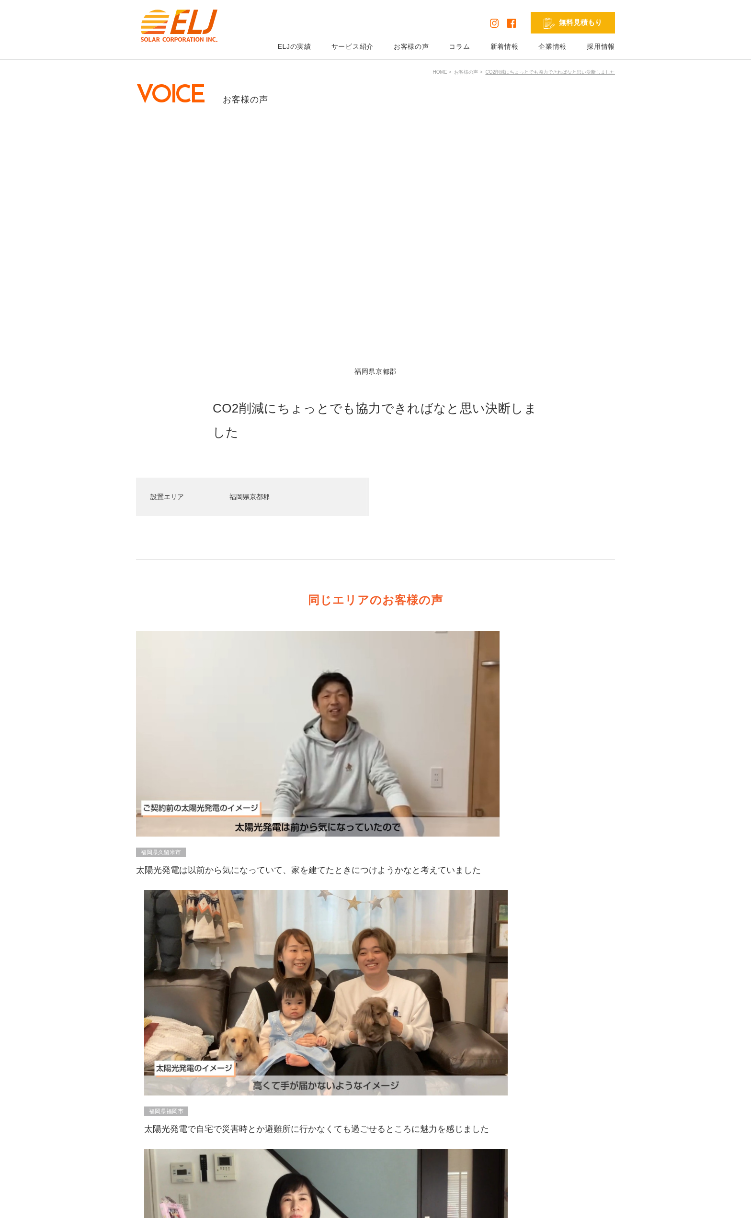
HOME (439, 72)
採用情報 (601, 46)
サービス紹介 (352, 46)
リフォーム (383, 1142)
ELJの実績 (294, 46)
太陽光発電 (383, 1102)
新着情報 (504, 46)
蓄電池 (377, 1115)
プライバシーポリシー (170, 1203)
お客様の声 (411, 46)
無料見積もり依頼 (474, 1102)
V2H (373, 1128)
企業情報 (552, 46)
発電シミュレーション (581, 1102)
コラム (459, 46)
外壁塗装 (380, 1155)
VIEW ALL (373, 867)
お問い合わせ (468, 1115)
